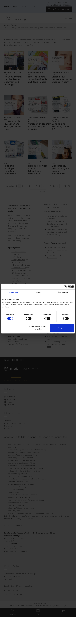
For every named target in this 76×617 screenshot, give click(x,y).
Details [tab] (38, 292)
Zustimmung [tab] (13, 292)
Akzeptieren (62, 328)
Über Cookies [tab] (63, 292)
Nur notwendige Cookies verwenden (37, 328)
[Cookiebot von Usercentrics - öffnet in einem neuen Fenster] (65, 286)
